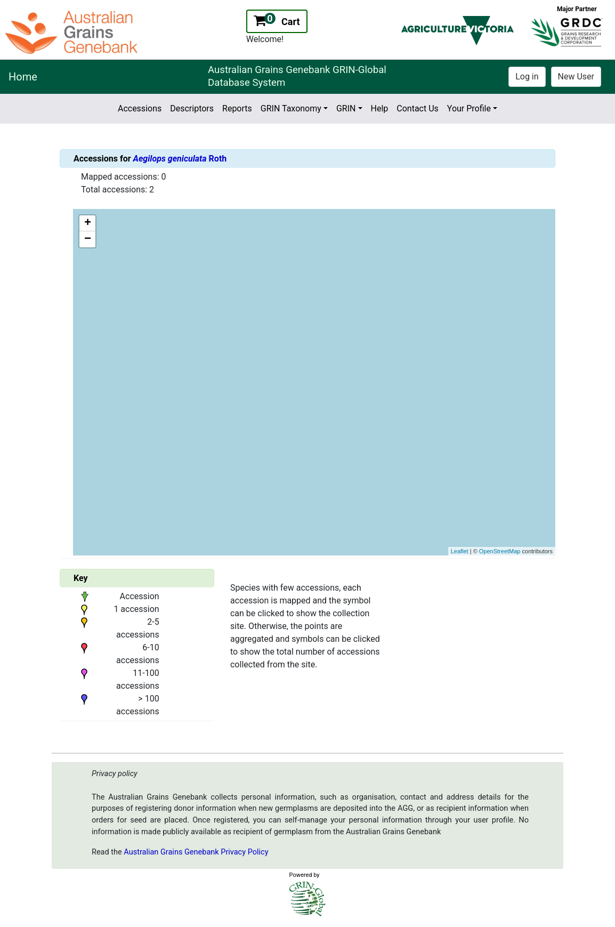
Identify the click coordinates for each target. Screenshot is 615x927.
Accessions (139, 108)
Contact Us (417, 108)
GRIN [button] (346, 108)
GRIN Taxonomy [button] (291, 108)
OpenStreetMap (500, 551)
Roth (180, 159)
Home (23, 76)
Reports (237, 108)
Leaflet (459, 551)
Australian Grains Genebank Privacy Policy (196, 852)
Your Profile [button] (469, 108)
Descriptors (192, 108)
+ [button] (87, 223)
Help (380, 108)
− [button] (87, 239)
